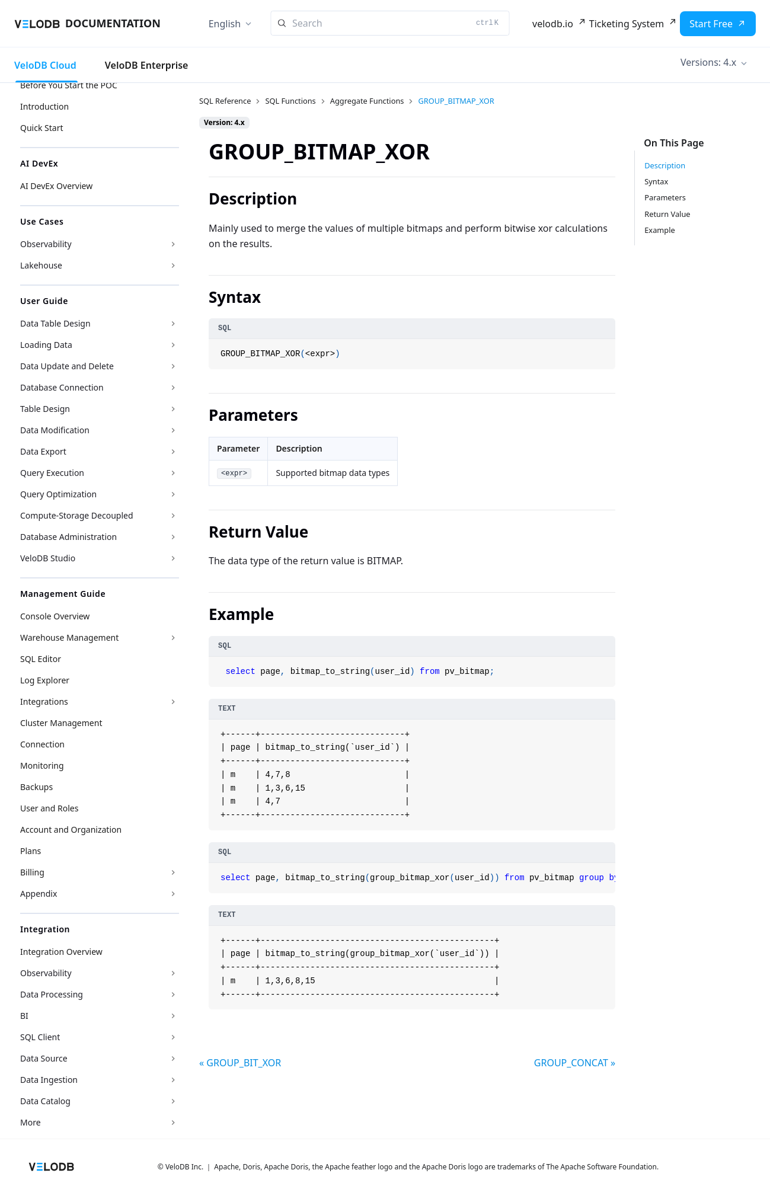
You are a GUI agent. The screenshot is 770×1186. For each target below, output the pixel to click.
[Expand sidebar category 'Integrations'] (173, 701)
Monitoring (42, 765)
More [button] (30, 1122)
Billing (32, 872)
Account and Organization (71, 829)
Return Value (667, 214)
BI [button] (24, 1015)
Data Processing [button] (51, 994)
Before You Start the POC (68, 85)
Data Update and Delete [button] (67, 366)
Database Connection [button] (62, 387)
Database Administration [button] (68, 536)
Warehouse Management (69, 637)
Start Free (711, 23)
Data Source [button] (44, 1058)
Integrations (44, 701)
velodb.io (552, 23)
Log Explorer (44, 680)
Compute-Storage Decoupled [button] (76, 515)
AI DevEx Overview (56, 185)
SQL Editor (40, 658)
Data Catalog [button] (45, 1101)
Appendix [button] (38, 893)
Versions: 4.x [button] (708, 62)
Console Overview (55, 616)
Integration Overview (61, 951)
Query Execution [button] (52, 472)
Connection (42, 744)
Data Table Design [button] (55, 323)
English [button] (225, 23)
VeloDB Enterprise (146, 65)
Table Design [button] (45, 408)
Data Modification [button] (55, 430)
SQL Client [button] (40, 1037)
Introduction (44, 106)
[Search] (390, 23)
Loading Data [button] (46, 344)
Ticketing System (626, 23)
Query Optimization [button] (58, 494)
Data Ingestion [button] (49, 1079)
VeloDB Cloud (45, 65)
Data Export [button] (43, 451)
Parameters (665, 197)
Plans (30, 850)
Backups (36, 786)
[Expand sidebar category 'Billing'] (173, 872)
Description (664, 165)
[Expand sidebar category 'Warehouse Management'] (173, 637)
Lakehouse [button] (41, 265)
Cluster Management (61, 722)
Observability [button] (46, 244)
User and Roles (49, 808)
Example (659, 230)
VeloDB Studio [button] (47, 558)
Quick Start (41, 127)
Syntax (656, 181)
